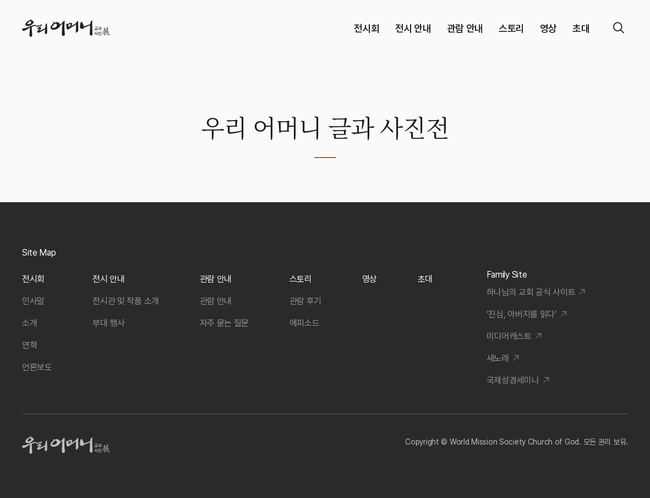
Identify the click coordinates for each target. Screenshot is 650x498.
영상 (548, 28)
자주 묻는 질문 (224, 323)
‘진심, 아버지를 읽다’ (522, 314)
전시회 (367, 28)
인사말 (33, 301)
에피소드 (305, 323)
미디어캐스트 (509, 336)
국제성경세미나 (513, 380)
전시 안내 (413, 28)
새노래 (498, 358)
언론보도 (37, 367)
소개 (29, 323)
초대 (580, 28)
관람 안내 (465, 28)
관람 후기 (305, 301)
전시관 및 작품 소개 (125, 301)
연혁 (29, 345)
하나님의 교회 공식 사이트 (531, 292)
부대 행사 (108, 323)
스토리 (512, 28)
